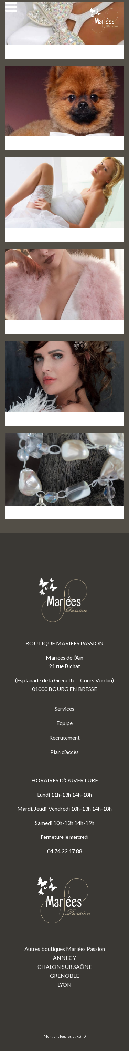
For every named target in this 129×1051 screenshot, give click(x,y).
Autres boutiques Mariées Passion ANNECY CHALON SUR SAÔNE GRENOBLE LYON (64, 927)
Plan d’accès (64, 752)
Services (64, 708)
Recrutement (64, 737)
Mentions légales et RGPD (65, 1036)
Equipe (64, 723)
